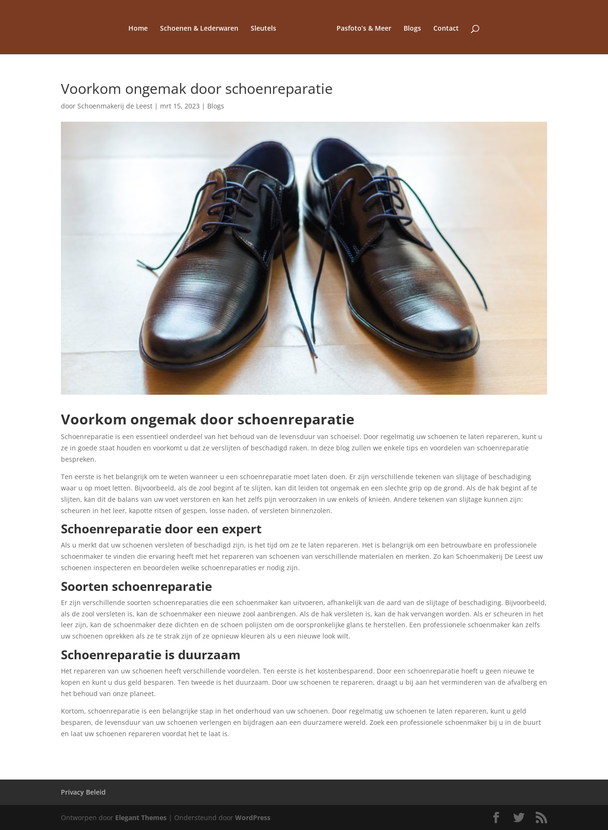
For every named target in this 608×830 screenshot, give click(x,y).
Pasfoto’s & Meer (364, 29)
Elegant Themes (141, 817)
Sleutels (263, 29)
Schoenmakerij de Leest (114, 105)
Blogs (412, 29)
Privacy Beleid (83, 792)
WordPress (252, 817)
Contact (446, 29)
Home (138, 29)
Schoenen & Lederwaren (199, 29)
